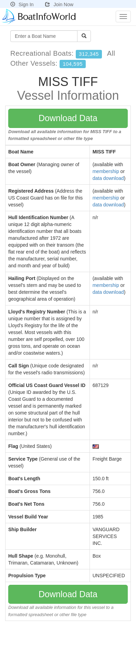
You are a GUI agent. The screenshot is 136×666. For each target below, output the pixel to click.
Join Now (59, 4)
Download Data (68, 118)
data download (108, 178)
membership (106, 171)
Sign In (22, 4)
